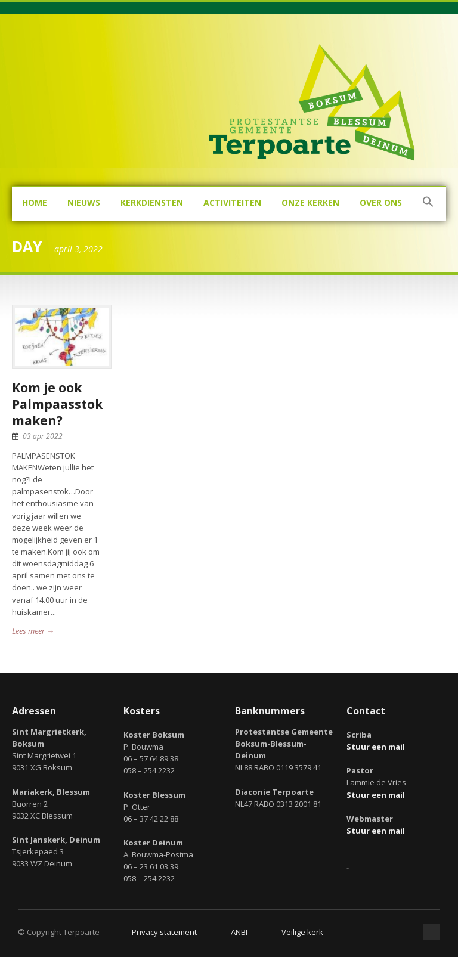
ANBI (239, 932)
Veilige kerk (302, 932)
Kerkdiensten (151, 202)
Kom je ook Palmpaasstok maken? (57, 404)
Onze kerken (310, 202)
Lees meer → (33, 630)
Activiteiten (232, 202)
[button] (428, 204)
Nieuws (83, 202)
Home (34, 202)
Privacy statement (164, 932)
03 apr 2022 (43, 436)
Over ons (381, 202)
